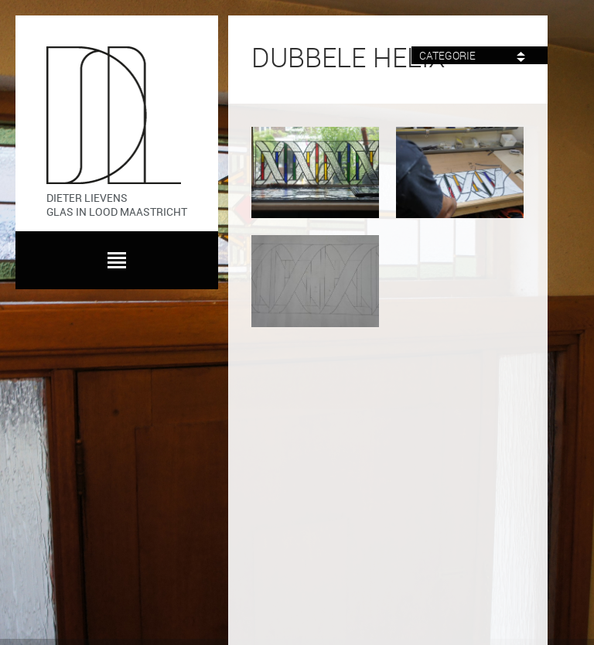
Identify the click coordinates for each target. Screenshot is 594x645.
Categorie (472, 56)
